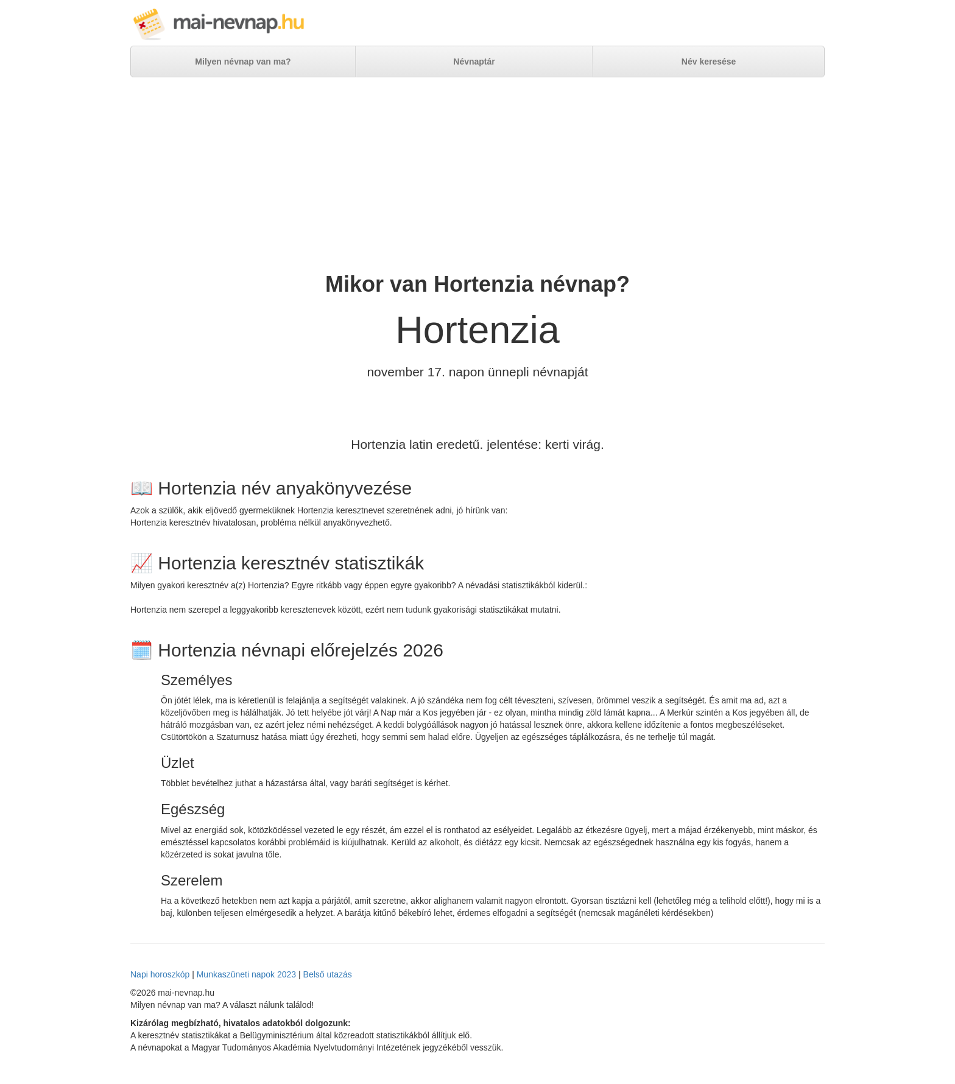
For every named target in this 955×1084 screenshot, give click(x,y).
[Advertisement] (477, 175)
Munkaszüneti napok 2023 (246, 974)
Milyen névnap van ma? (243, 61)
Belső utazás (327, 974)
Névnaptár (474, 61)
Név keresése (709, 61)
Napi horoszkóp (159, 974)
